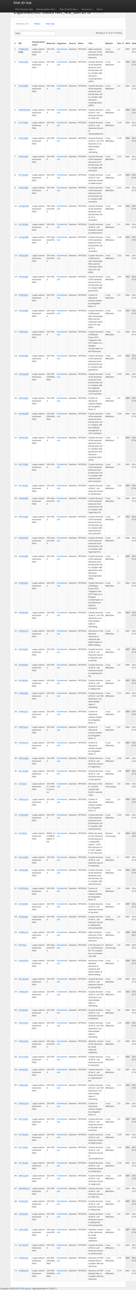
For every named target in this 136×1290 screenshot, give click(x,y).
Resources (86, 9)
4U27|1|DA (23, 1119)
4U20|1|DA (23, 1010)
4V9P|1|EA (23, 295)
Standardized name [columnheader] (38, 43)
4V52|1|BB (23, 187)
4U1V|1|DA (24, 1057)
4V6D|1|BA (24, 612)
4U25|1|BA (23, 665)
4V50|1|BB (23, 310)
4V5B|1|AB (23, 1258)
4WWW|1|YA (24, 1188)
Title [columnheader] (90, 43)
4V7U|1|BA (24, 224)
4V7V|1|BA (23, 485)
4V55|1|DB (23, 437)
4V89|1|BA (23, 583)
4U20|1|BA (23, 904)
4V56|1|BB (23, 870)
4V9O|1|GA (24, 1103)
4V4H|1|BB (24, 413)
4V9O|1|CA (24, 799)
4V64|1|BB (23, 498)
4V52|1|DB (23, 156)
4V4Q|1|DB (24, 206)
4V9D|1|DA (24, 960)
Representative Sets (45, 9)
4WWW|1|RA (24, 110)
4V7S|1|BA (23, 175)
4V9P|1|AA (23, 727)
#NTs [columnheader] (127, 43)
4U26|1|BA (23, 917)
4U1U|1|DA (24, 979)
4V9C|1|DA (24, 1041)
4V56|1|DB (23, 815)
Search (99, 9)
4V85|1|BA (23, 332)
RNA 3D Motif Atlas (68, 9)
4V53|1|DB (23, 276)
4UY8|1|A (23, 833)
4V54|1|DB (23, 62)
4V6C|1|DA (24, 1023)
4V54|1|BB (23, 86)
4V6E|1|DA (24, 1085)
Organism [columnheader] (61, 43)
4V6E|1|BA (23, 693)
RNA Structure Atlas (24, 9)
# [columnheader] (15, 43)
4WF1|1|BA (24, 758)
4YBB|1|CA (24, 932)
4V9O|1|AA (24, 743)
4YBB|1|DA (24, 49)
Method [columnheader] (109, 43)
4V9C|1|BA (24, 1229)
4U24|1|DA (23, 1201)
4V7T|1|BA (23, 122)
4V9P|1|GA (24, 888)
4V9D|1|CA (24, 631)
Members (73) (22, 24)
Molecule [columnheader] (50, 43)
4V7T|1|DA (23, 1147)
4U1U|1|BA (24, 771)
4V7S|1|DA (24, 1134)
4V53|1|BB (23, 356)
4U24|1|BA (23, 680)
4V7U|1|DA (24, 1245)
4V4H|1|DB (24, 374)
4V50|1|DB (23, 255)
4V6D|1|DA (24, 992)
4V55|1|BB (23, 556)
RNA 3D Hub (23, 3)
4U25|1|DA (23, 1069)
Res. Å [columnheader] (120, 43)
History (37, 24)
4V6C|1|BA (24, 138)
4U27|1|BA (23, 649)
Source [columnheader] (72, 43)
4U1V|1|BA (24, 857)
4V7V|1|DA (24, 1163)
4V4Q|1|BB (24, 237)
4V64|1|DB (23, 538)
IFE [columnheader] (20, 43)
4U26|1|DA (23, 1214)
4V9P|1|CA (24, 711)
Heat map (50, 24)
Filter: (25, 33)
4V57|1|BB (23, 464)
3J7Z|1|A (23, 784)
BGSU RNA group (22, 1288)
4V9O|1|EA (24, 398)
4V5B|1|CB (24, 1270)
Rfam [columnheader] (80, 43)
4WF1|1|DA (24, 1176)
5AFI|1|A (22, 945)
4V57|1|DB (23, 517)
